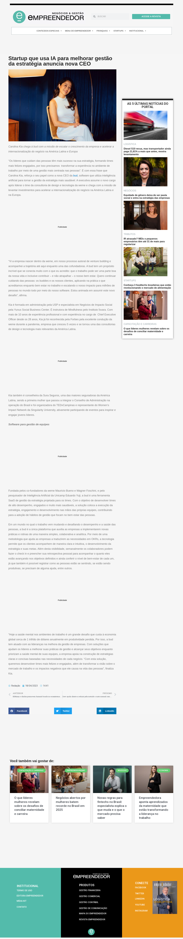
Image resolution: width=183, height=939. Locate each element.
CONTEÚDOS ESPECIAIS (49, 31)
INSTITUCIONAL (137, 31)
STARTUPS (119, 31)
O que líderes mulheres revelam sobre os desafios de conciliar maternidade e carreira (29, 805)
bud (75, 175)
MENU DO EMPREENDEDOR (79, 31)
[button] (18, 711)
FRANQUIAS (103, 31)
